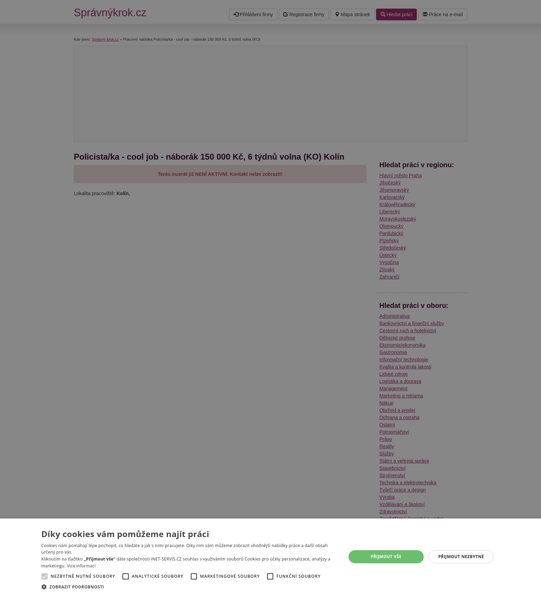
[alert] (270, 297)
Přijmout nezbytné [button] (461, 556)
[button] (189, 586)
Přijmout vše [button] (386, 556)
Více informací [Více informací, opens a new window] (81, 566)
